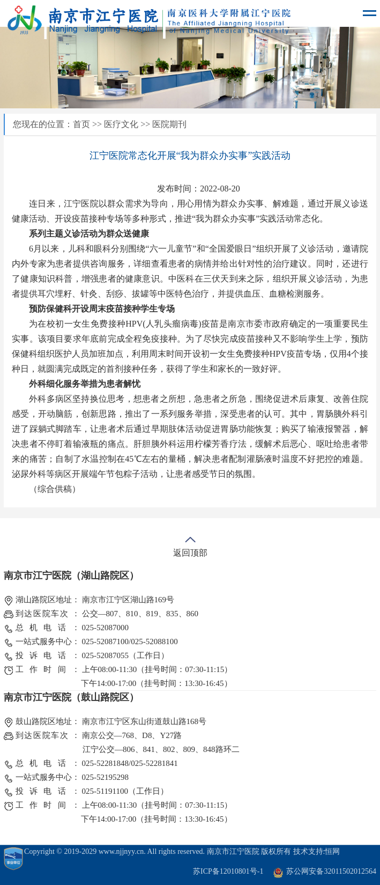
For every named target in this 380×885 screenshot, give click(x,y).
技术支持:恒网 (316, 851)
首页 (81, 124)
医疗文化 (121, 124)
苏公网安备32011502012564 (331, 871)
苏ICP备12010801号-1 (228, 871)
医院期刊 (169, 124)
